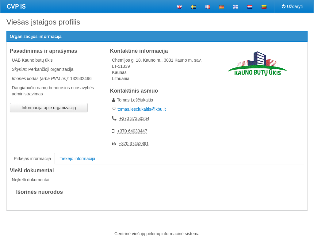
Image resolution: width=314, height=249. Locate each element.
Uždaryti (292, 6)
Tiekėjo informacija (77, 158)
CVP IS (16, 6)
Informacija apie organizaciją (48, 107)
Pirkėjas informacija (32, 158)
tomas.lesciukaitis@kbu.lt (141, 109)
